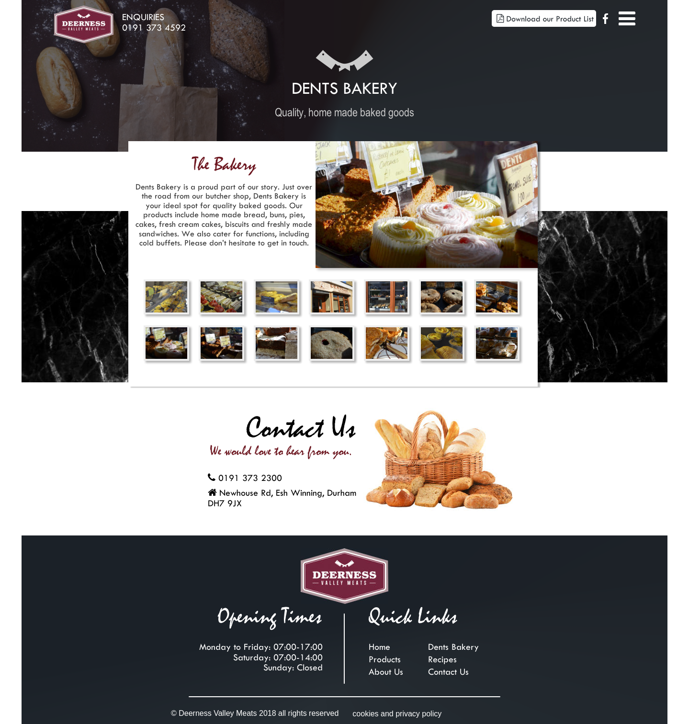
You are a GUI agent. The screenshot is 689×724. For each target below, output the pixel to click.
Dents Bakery (453, 644)
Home (379, 644)
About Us (386, 669)
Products (385, 657)
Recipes (442, 657)
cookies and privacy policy (396, 714)
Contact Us (448, 669)
